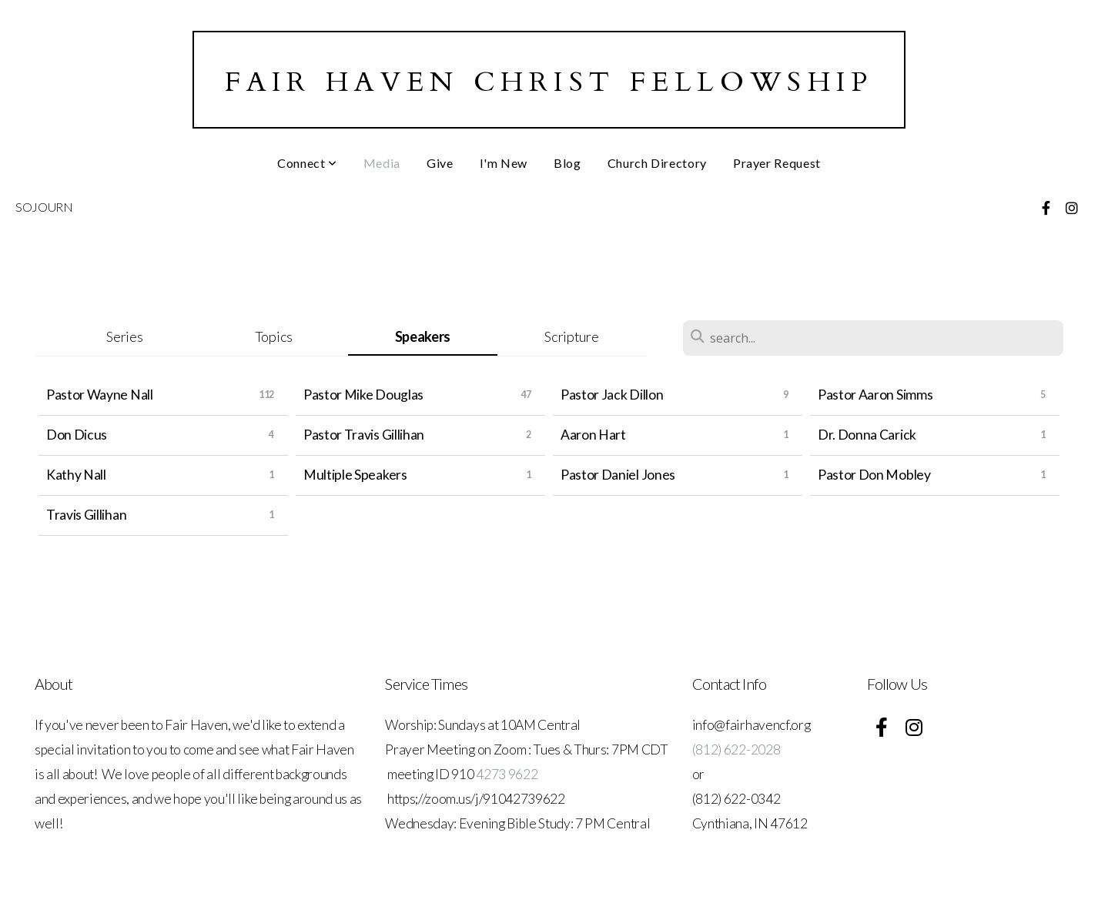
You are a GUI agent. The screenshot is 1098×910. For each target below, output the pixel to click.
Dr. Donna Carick (867, 435)
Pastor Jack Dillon (612, 394)
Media (381, 163)
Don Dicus (76, 435)
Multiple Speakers (355, 475)
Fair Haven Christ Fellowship (549, 82)
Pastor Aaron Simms (875, 394)
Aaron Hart (593, 435)
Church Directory (657, 163)
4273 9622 (506, 774)
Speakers (422, 336)
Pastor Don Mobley (874, 475)
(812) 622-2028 (736, 749)
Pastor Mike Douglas (363, 394)
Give (440, 163)
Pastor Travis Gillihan (363, 435)
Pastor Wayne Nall (99, 394)
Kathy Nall (76, 475)
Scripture (571, 336)
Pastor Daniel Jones (618, 475)
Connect (307, 163)
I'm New (503, 163)
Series (124, 336)
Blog (567, 163)
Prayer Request (777, 163)
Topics (274, 336)
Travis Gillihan (86, 515)
